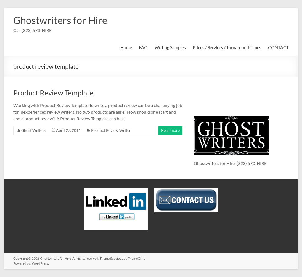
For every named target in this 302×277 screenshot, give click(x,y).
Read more (170, 130)
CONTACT (278, 47)
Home (126, 47)
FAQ (143, 47)
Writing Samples (170, 47)
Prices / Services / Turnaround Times (227, 47)
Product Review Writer (111, 130)
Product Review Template (53, 92)
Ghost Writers (33, 130)
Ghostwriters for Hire (60, 20)
